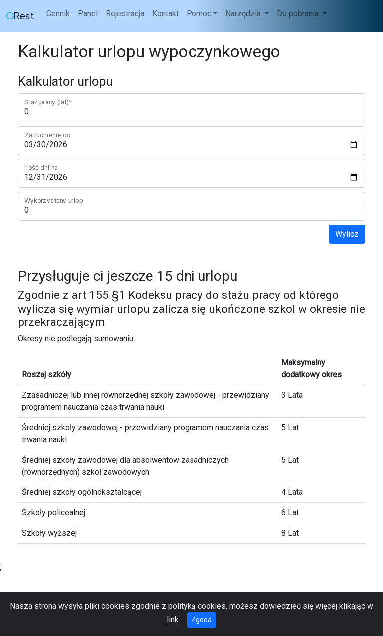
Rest (20, 15)
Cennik (58, 13)
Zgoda (202, 620)
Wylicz (347, 234)
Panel (88, 13)
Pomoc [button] (199, 13)
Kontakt (165, 13)
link (173, 619)
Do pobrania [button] (299, 13)
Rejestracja (125, 13)
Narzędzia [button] (244, 13)
